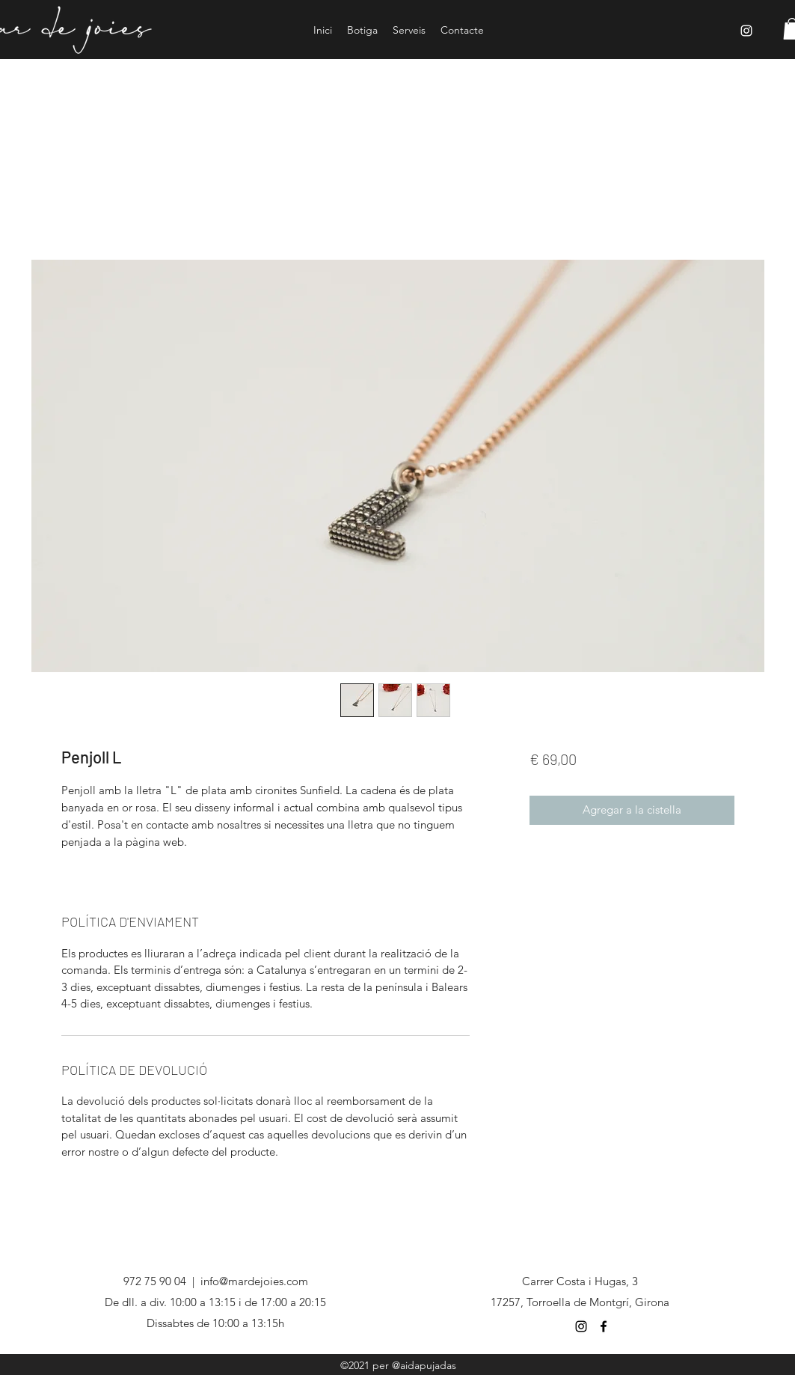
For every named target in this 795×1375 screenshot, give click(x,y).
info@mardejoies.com (254, 1281)
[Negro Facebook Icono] (603, 1326)
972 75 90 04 (154, 1281)
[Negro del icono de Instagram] (581, 1326)
